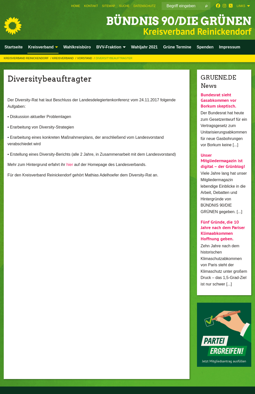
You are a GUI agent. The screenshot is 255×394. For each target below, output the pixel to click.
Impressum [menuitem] (229, 47)
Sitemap (108, 6)
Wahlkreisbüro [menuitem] (77, 47)
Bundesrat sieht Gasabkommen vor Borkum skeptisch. (218, 100)
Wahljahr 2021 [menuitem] (144, 47)
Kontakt (91, 6)
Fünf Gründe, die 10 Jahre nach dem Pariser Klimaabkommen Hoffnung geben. (223, 230)
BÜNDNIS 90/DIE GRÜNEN (178, 21)
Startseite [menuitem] (13, 47)
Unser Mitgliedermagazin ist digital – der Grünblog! (223, 160)
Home (75, 6)
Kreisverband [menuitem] (41, 47)
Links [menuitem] (241, 6)
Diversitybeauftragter (114, 58)
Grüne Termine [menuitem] (177, 47)
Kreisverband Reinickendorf (26, 58)
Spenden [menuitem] (205, 47)
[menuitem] (75, 6)
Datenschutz (144, 6)
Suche (124, 6)
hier (69, 164)
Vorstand (85, 58)
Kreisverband (63, 58)
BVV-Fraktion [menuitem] (108, 47)
